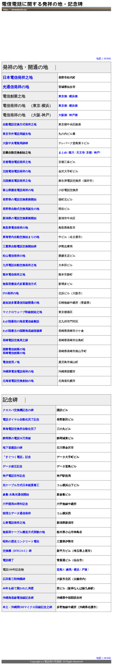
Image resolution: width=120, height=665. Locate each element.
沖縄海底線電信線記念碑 (18, 597)
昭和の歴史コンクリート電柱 (21, 541)
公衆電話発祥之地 (14, 522)
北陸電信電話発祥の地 (17, 171)
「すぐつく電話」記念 (17, 457)
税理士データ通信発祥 (17, 513)
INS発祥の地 (11, 293)
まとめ (62, 152)
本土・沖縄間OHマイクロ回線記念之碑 (27, 607)
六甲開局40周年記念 (15, 504)
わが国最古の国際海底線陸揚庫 (22, 330)
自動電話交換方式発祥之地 (19, 124)
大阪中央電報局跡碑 (15, 143)
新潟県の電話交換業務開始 (19, 218)
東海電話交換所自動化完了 (19, 428)
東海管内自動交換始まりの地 (21, 237)
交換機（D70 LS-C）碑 (17, 550)
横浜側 (73, 96)
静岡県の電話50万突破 (17, 438)
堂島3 (60, 569)
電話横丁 (8, 560)
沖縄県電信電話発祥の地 (18, 371)
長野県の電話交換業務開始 (19, 199)
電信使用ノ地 (11, 362)
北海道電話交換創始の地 (18, 380)
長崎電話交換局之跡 (15, 340)
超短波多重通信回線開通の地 (21, 302)
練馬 (69, 569)
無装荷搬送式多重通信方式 (19, 284)
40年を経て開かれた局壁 (18, 588)
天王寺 (80, 152)
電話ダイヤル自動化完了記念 (21, 419)
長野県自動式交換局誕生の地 (21, 208)
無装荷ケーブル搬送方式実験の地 (24, 532)
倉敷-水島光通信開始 (16, 494)
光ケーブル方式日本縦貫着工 (21, 485)
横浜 (77, 569)
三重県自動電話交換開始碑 (19, 246)
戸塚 (84, 569)
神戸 (96, 152)
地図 (98, 58)
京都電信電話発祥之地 (17, 162)
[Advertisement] (56, 34)
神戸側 (73, 115)
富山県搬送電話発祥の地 (18, 190)
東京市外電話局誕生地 (17, 133)
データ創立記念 (12, 466)
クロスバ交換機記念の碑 (18, 410)
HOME (107, 58)
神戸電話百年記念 (14, 475)
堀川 (71, 152)
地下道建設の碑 (12, 447)
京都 (89, 152)
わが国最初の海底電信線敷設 (21, 321)
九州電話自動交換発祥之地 (19, 265)
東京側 (62, 96)
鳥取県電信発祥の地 (15, 227)
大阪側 (62, 115)
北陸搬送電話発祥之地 (17, 180)
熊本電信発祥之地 (14, 274)
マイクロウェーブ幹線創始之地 (22, 312)
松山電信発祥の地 (14, 255)
